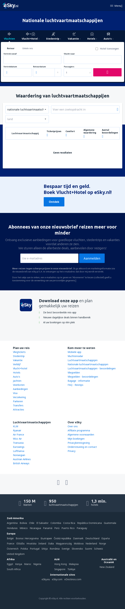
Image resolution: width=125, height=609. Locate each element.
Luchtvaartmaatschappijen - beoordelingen (92, 368)
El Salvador (42, 523)
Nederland (91, 543)
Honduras (12, 528)
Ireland (42, 543)
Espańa (105, 538)
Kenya (18, 564)
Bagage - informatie (79, 380)
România (55, 548)
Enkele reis (28, 48)
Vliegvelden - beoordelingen (83, 376)
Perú (56, 528)
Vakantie (18, 360)
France (10, 543)
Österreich (12, 548)
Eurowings (18, 446)
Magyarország (64, 543)
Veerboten (19, 384)
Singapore (59, 569)
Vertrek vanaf (10, 54)
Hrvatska (31, 543)
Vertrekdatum (10, 67)
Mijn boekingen (76, 438)
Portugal (34, 548)
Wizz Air (17, 438)
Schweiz (98, 548)
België (10, 538)
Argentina (12, 523)
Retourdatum (39, 67)
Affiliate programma (79, 430)
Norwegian (19, 455)
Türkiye (71, 569)
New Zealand (107, 567)
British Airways (21, 463)
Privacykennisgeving (79, 442)
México (24, 528)
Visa (15, 393)
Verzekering (19, 397)
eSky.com (57, 579)
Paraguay (82, 528)
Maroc (27, 564)
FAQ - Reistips (75, 384)
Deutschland (92, 538)
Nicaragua (35, 528)
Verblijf (16, 364)
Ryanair (17, 430)
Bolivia (23, 523)
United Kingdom (16, 554)
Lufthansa (18, 451)
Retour (11, 48)
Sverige (66, 548)
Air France (18, 434)
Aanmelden (92, 258)
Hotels (16, 372)
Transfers (18, 405)
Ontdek (54, 202)
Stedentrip (19, 356)
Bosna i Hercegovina (27, 538)
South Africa (13, 569)
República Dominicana (89, 523)
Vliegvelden (74, 372)
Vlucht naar (69, 54)
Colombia (56, 523)
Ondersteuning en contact (82, 446)
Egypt (10, 564)
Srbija (44, 548)
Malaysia (74, 564)
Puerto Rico (68, 528)
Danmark (78, 538)
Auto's (16, 376)
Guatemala (110, 523)
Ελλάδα (20, 543)
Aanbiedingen (20, 389)
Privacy (71, 451)
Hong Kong (60, 564)
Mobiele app (74, 352)
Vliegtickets (19, 352)
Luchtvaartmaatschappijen (83, 360)
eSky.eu (46, 579)
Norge (102, 543)
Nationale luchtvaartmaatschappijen (88, 364)
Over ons (73, 426)
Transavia (18, 442)
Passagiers (69, 67)
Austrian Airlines (22, 459)
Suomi (88, 548)
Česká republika (62, 538)
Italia (51, 543)
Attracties (18, 409)
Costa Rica (69, 523)
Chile (31, 523)
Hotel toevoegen (109, 48)
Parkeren (18, 401)
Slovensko (77, 548)
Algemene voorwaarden (81, 434)
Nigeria (37, 564)
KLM (15, 426)
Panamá (47, 528)
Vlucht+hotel (20, 368)
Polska (24, 548)
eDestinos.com (72, 579)
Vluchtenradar (75, 356)
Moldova (79, 543)
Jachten (17, 380)
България (46, 538)
